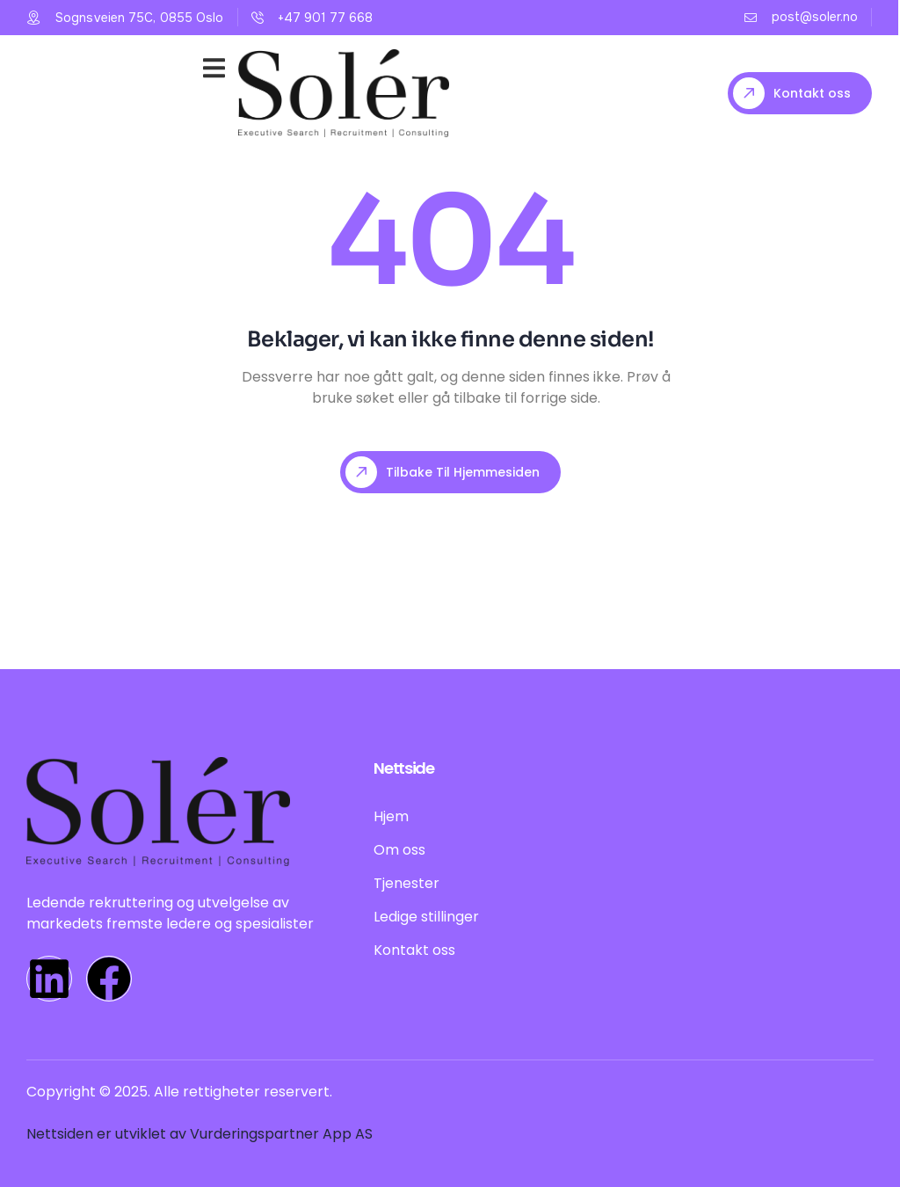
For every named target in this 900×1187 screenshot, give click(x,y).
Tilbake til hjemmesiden (442, 472)
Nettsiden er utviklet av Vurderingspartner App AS (199, 1134)
